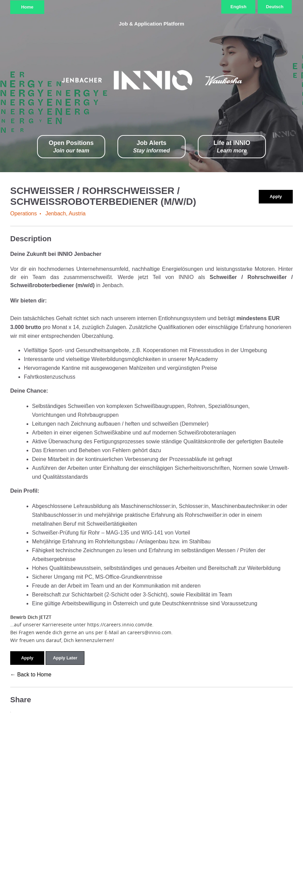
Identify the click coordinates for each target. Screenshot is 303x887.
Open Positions (71, 146)
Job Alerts (151, 146)
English (238, 6)
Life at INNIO (231, 146)
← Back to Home (30, 674)
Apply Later (65, 657)
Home (27, 7)
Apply (276, 196)
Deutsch (274, 6)
